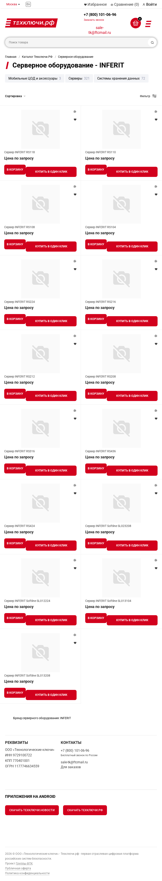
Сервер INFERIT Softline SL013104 (108, 600)
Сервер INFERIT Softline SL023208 (108, 526)
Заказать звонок (94, 19)
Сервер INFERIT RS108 (19, 227)
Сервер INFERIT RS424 (19, 526)
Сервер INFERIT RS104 (100, 227)
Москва (11, 4)
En (28, 4)
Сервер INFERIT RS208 (100, 376)
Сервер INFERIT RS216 (100, 301)
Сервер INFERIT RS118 (19, 152)
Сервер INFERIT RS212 (19, 376)
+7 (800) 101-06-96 (100, 16)
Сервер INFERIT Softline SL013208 (27, 675)
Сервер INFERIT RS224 (19, 301)
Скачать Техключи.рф (85, 810)
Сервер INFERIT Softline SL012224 (27, 600)
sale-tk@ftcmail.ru (99, 30)
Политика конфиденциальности (27, 873)
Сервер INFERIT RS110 (100, 152)
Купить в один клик (51, 171)
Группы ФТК (24, 863)
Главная (10, 56)
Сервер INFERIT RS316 (19, 451)
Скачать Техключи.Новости (32, 810)
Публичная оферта (18, 868)
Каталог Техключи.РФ (37, 56)
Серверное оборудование (75, 56)
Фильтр (145, 96)
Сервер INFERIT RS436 (100, 451)
